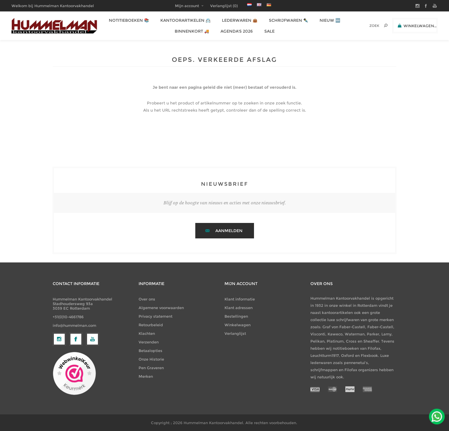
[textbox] (366, 25)
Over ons (147, 299)
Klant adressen (238, 307)
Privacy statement (155, 316)
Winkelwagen (237, 325)
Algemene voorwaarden (161, 307)
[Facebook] (75, 386)
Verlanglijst (235, 333)
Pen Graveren (151, 367)
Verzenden (149, 342)
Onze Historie (151, 359)
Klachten (147, 333)
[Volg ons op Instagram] (59, 386)
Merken (146, 376)
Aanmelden (229, 230)
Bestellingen (236, 316)
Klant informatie (239, 299)
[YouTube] (92, 386)
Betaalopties (150, 350)
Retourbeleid (151, 325)
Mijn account (187, 5)
